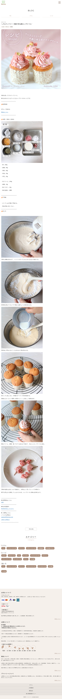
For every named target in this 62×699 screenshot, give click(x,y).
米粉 (2, 502)
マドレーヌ (12, 555)
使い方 (4, 563)
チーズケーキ (17, 559)
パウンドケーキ (31, 548)
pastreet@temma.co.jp (7, 517)
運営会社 (31, 690)
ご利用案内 (31, 687)
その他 (11, 26)
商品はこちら (4, 112)
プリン (26, 559)
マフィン (7, 26)
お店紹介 (40, 548)
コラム (4, 545)
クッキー (25, 555)
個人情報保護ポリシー (31, 693)
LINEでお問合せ (5, 519)
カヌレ (4, 555)
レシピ (3, 26)
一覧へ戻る (31, 529)
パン (3, 548)
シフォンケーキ (11, 548)
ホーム (31, 685)
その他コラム (50, 548)
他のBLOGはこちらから (7, 508)
